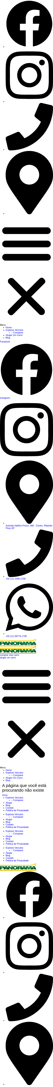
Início (4, 795)
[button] (26, 271)
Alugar (9, 803)
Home (9, 327)
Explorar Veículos (14, 330)
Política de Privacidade (17, 810)
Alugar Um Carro (14, 335)
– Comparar (17, 332)
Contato (10, 808)
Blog (8, 337)
